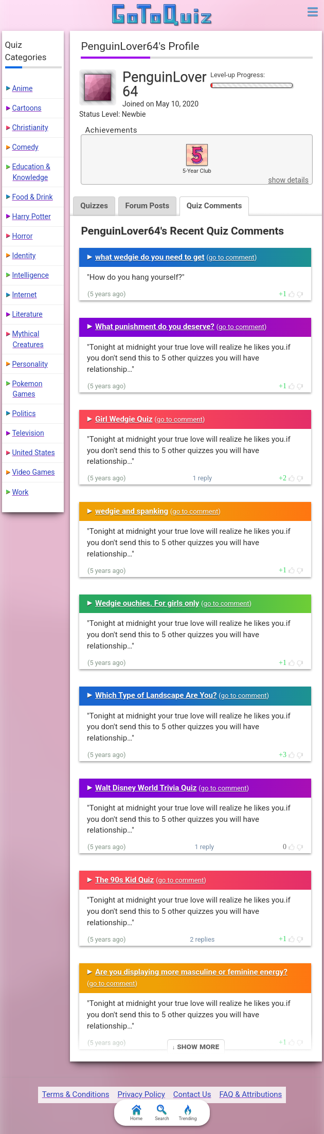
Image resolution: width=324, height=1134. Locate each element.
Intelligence (30, 275)
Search (162, 1113)
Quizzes (94, 205)
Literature (27, 314)
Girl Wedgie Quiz (124, 419)
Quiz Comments (215, 205)
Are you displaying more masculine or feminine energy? (191, 972)
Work (20, 492)
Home (136, 1113)
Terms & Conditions (76, 1094)
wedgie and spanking (131, 511)
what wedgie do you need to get (149, 257)
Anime (22, 88)
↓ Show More (195, 1046)
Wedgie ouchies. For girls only (147, 603)
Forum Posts (147, 205)
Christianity (30, 127)
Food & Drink (32, 197)
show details (288, 180)
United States (33, 452)
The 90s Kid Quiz (124, 880)
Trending (187, 1113)
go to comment (232, 257)
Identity (23, 255)
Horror (22, 236)
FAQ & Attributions (250, 1094)
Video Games (33, 472)
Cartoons (26, 108)
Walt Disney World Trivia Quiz (145, 788)
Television (28, 433)
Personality (29, 364)
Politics (23, 413)
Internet (24, 295)
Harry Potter (31, 216)
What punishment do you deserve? (154, 326)
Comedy (25, 147)
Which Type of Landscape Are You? (156, 695)
